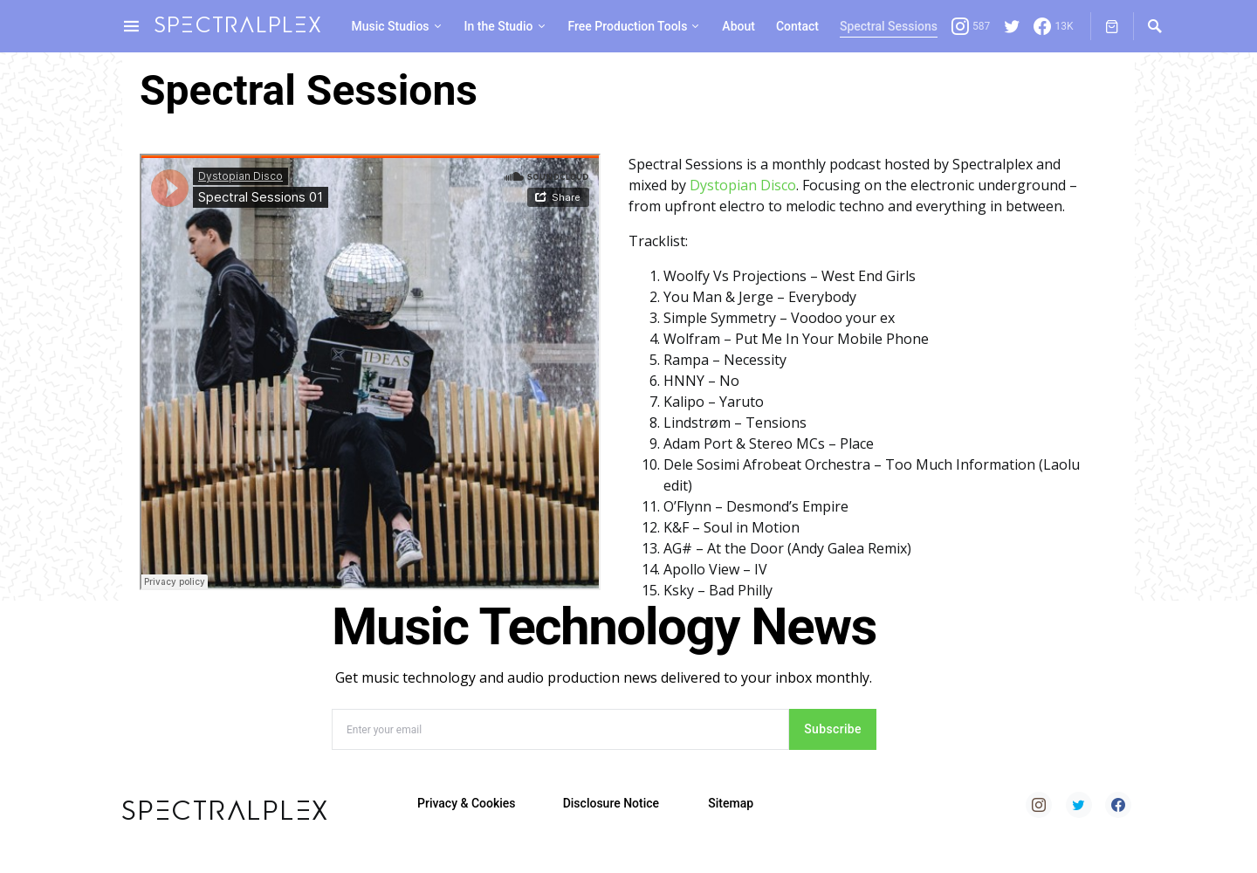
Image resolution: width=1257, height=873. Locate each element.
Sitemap (730, 803)
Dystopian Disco (743, 185)
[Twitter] (1012, 26)
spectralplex (239, 26)
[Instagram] (970, 26)
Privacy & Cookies (466, 803)
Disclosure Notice (611, 803)
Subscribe (833, 729)
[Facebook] (1053, 26)
